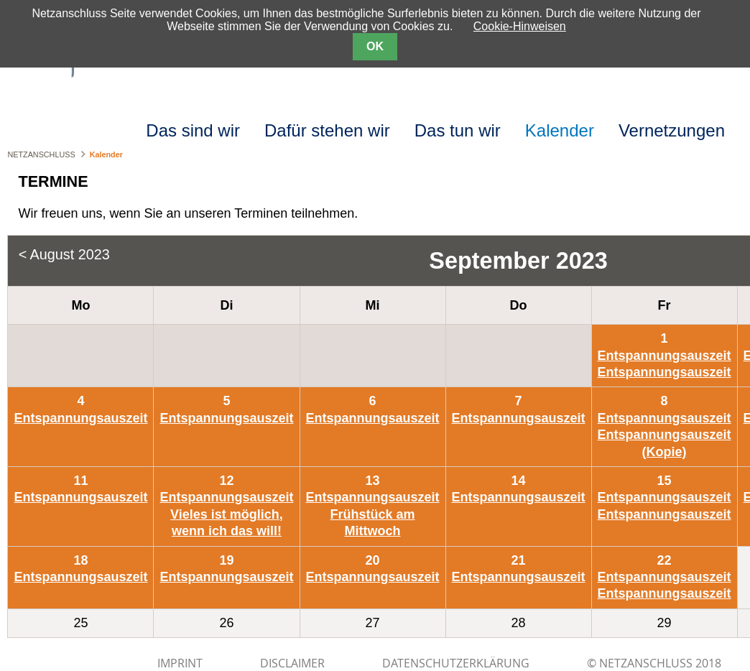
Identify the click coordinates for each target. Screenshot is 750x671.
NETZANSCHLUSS (41, 154)
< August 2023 (64, 254)
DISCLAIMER (292, 663)
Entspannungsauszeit (664, 355)
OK (375, 46)
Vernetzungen (672, 130)
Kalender (559, 130)
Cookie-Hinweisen (519, 26)
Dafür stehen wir (327, 130)
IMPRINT (180, 663)
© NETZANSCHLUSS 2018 (654, 663)
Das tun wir (458, 130)
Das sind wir (193, 130)
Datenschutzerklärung (455, 663)
